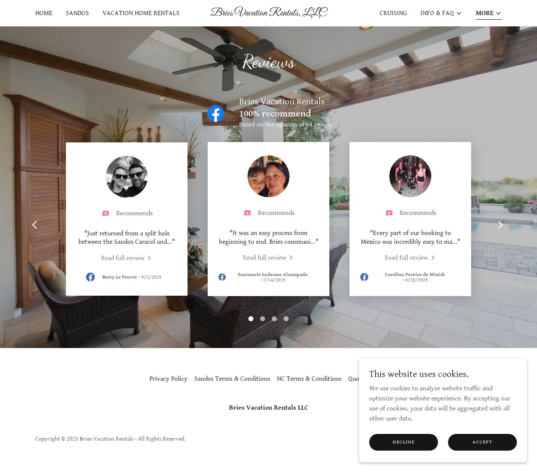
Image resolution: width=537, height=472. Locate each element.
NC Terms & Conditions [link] (309, 379)
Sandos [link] (77, 13)
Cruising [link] (393, 13)
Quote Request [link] (368, 379)
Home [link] (43, 13)
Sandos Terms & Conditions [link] (232, 379)
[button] (441, 13)
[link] (269, 14)
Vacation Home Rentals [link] (141, 13)
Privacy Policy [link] (168, 379)
